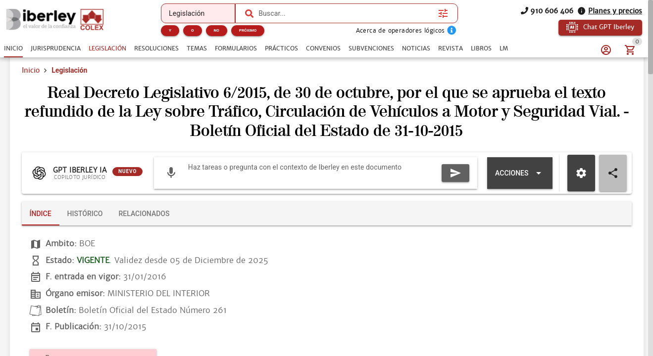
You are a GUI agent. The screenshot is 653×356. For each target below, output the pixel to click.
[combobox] (345, 13)
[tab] (13, 48)
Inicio (31, 70)
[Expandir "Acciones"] (519, 173)
